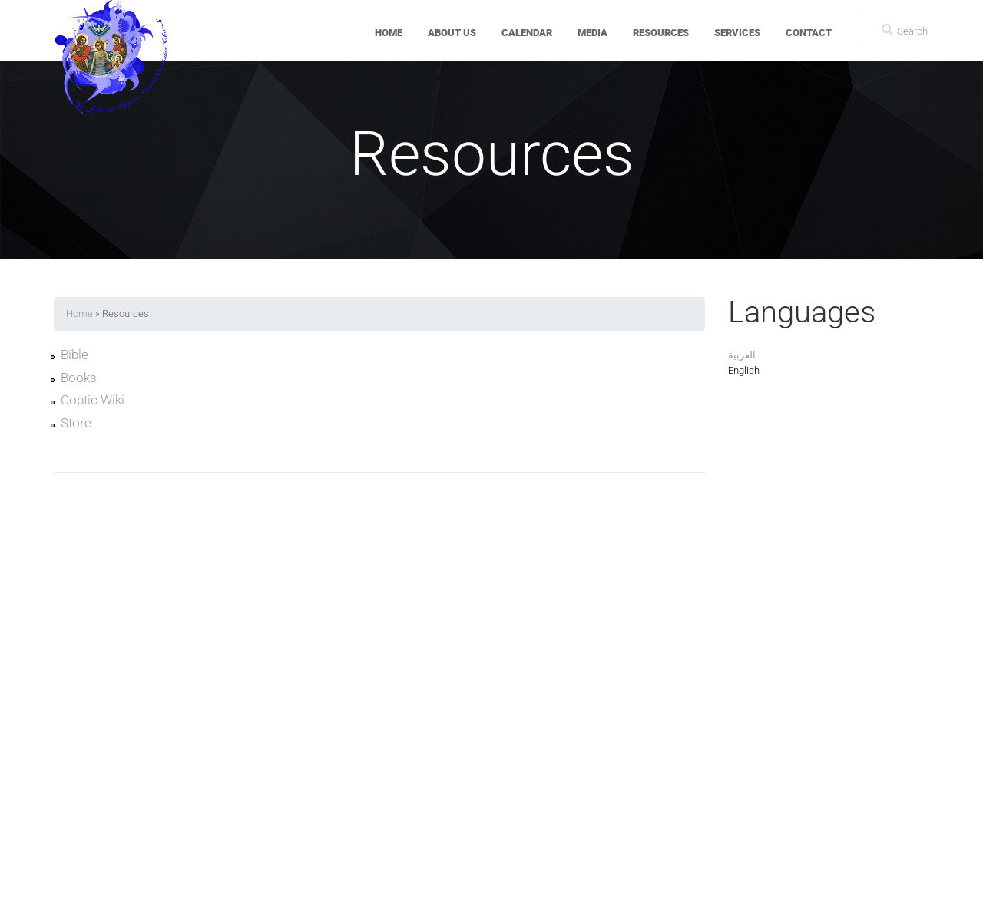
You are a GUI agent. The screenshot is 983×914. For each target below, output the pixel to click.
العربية (742, 355)
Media (592, 32)
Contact (809, 32)
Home (388, 32)
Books (79, 378)
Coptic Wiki (92, 400)
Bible (74, 355)
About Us (452, 32)
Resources (661, 32)
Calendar (526, 32)
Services (737, 32)
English (744, 370)
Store (76, 423)
